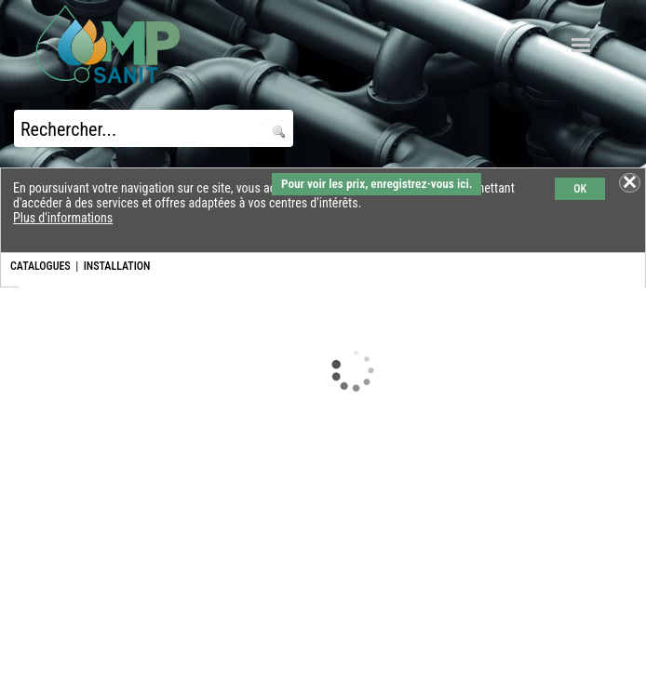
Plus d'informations (63, 217)
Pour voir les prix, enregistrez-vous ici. (376, 184)
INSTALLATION (117, 266)
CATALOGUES (40, 266)
